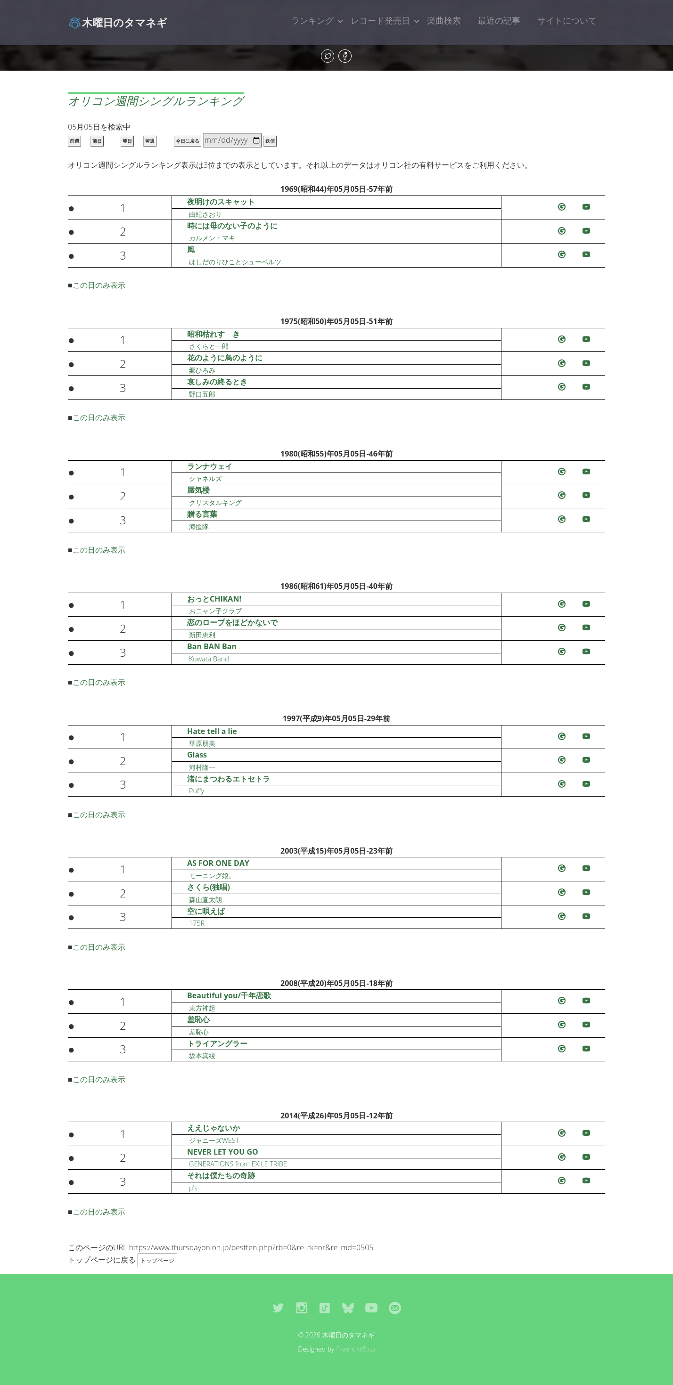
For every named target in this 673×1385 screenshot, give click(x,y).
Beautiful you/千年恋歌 (229, 995)
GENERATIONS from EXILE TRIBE (238, 1163)
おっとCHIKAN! (214, 599)
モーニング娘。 (212, 875)
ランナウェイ (209, 466)
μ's (193, 1187)
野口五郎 (202, 394)
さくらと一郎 (209, 346)
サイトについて (567, 20)
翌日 (127, 141)
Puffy (196, 790)
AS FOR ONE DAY (218, 863)
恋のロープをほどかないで (232, 622)
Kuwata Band (209, 658)
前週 (74, 141)
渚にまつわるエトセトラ (228, 779)
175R (197, 923)
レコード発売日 (380, 20)
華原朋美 (202, 743)
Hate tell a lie (212, 731)
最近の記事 (499, 20)
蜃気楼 (198, 490)
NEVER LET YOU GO (222, 1152)
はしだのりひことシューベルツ (235, 261)
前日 (97, 141)
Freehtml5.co (355, 1348)
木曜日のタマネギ (117, 22)
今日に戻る (187, 141)
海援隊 (199, 526)
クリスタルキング (215, 502)
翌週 (150, 141)
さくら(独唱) (208, 887)
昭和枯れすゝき (213, 334)
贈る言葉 (202, 514)
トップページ (157, 1260)
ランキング (312, 20)
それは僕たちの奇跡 (221, 1175)
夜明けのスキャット (221, 201)
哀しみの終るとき (217, 381)
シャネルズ (205, 478)
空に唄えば (206, 911)
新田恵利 (202, 634)
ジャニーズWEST (214, 1140)
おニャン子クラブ (215, 610)
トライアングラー (217, 1043)
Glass (197, 755)
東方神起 (202, 1007)
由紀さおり (205, 214)
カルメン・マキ (212, 237)
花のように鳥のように (225, 357)
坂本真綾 (202, 1055)
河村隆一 (202, 767)
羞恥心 (198, 1019)
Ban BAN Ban (212, 646)
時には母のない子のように (232, 225)
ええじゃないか (213, 1128)
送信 (270, 141)
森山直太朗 (205, 899)
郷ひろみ (202, 370)
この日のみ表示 (99, 285)
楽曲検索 (444, 20)
